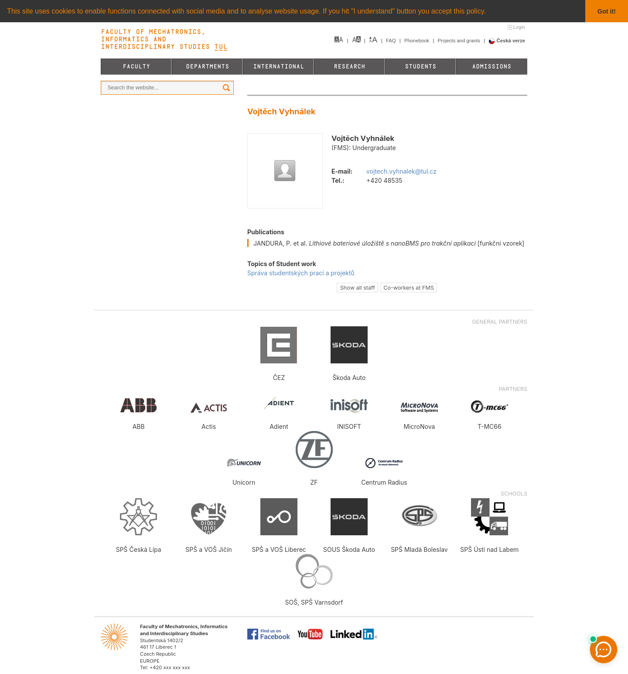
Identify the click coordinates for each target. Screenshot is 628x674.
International (278, 66)
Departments (207, 66)
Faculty (136, 66)
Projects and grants (460, 40)
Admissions (491, 66)
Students (420, 66)
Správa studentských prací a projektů (301, 273)
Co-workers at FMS (408, 287)
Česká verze (506, 40)
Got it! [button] (606, 11)
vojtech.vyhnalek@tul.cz (401, 171)
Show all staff (357, 287)
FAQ (391, 40)
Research (349, 66)
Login (519, 27)
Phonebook (417, 40)
